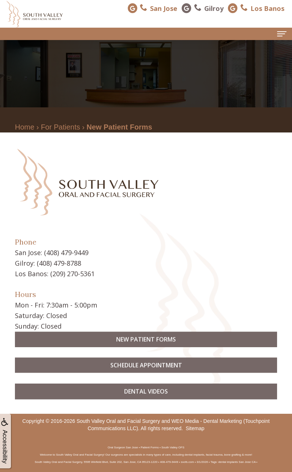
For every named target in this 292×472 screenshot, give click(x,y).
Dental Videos (146, 405)
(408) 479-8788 (59, 263)
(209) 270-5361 (72, 273)
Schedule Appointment (146, 379)
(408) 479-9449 (66, 252)
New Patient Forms (146, 353)
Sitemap (195, 428)
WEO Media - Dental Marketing (206, 421)
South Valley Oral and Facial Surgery (118, 421)
